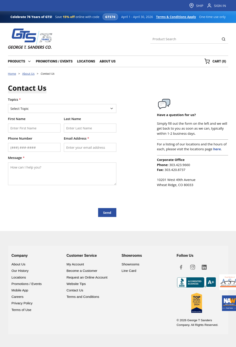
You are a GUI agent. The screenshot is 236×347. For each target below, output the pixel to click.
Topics (14, 99)
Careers (18, 297)
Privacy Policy (22, 303)
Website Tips (76, 284)
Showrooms (130, 264)
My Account (75, 264)
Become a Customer (82, 271)
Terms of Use (21, 310)
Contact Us (75, 290)
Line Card (129, 271)
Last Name (72, 118)
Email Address (76, 138)
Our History (20, 271)
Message (16, 157)
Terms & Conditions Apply (176, 17)
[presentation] (42, 195)
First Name (17, 118)
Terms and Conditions (83, 297)
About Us (18, 264)
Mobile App (20, 290)
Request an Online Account (87, 277)
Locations (19, 277)
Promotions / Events (27, 284)
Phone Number (20, 138)
